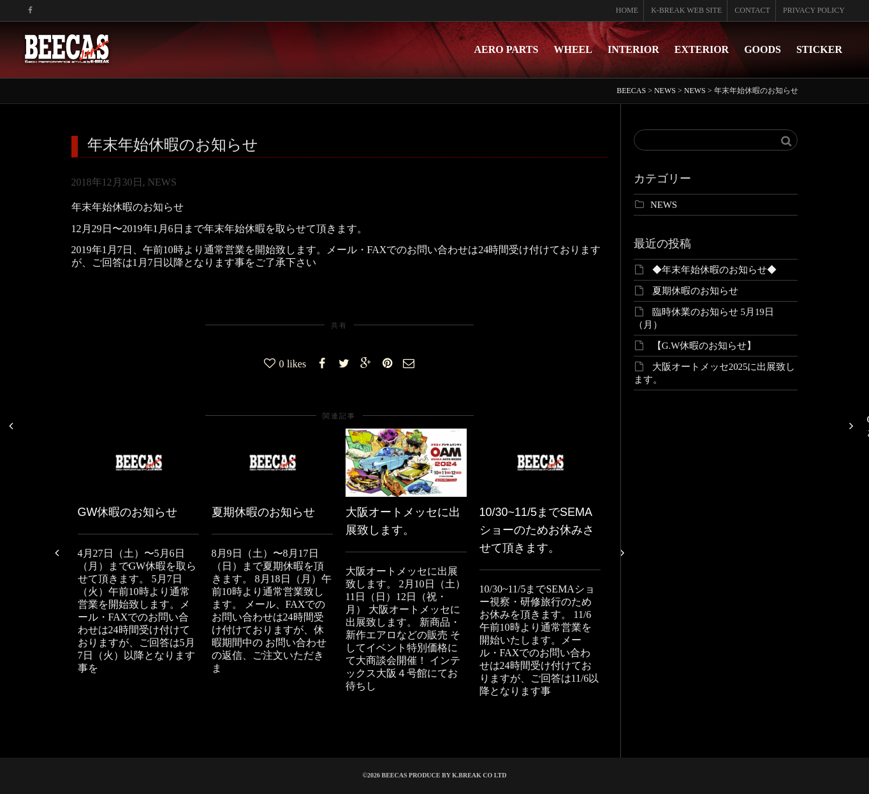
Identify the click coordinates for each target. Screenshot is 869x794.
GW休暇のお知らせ (128, 512)
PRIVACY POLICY (814, 10)
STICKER (819, 49)
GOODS (762, 49)
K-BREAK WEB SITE (686, 10)
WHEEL (572, 49)
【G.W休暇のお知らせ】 (704, 346)
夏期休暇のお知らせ (263, 512)
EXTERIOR (702, 49)
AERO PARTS (506, 49)
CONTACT (752, 10)
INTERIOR (633, 49)
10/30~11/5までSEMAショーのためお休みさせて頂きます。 (536, 530)
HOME (627, 10)
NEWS (162, 182)
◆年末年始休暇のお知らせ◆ (714, 270)
